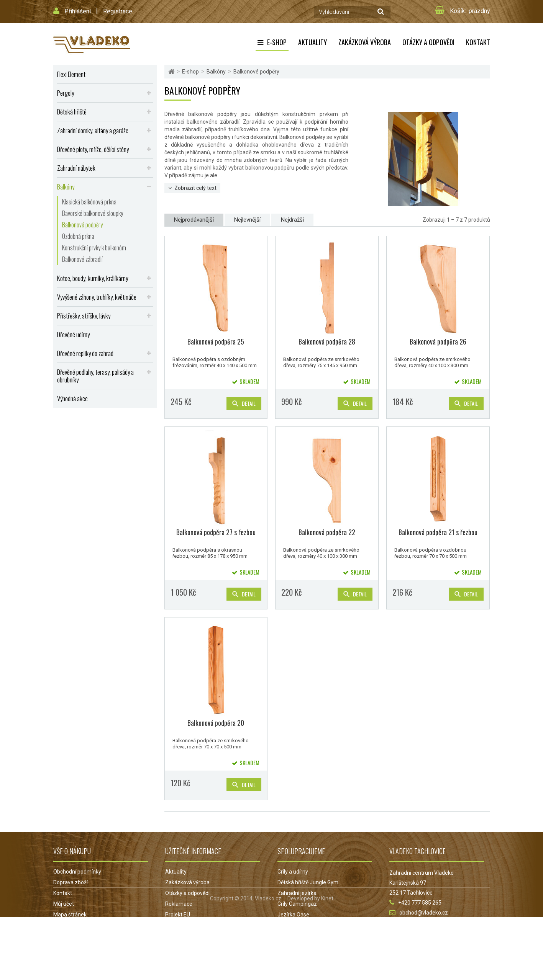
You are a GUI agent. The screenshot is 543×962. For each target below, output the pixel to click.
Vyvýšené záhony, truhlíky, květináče (96, 297)
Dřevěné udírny (73, 334)
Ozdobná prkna (78, 236)
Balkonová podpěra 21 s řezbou (438, 532)
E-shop (277, 42)
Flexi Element (71, 74)
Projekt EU (177, 914)
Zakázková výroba (364, 42)
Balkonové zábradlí (82, 259)
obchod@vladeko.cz (423, 913)
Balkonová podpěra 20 (215, 723)
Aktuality (312, 42)
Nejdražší (292, 219)
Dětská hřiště (72, 111)
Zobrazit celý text (195, 188)
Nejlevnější (247, 219)
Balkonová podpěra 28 (327, 341)
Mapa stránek (70, 914)
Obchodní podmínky (77, 872)
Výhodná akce (72, 398)
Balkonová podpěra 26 (438, 341)
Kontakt (478, 42)
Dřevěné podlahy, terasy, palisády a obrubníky (95, 375)
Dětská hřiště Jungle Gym (307, 882)
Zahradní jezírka (297, 893)
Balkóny (65, 186)
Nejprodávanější (194, 219)
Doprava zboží (70, 882)
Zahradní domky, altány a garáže (92, 130)
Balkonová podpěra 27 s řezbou (216, 532)
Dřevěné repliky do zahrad (85, 353)
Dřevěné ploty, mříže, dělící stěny (93, 149)
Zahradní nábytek (76, 168)
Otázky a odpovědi (428, 42)
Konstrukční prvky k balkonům (94, 247)
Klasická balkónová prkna (89, 201)
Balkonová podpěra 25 (215, 341)
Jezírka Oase (293, 914)
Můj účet (63, 904)
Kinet (327, 944)
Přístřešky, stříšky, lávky (83, 315)
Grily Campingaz (297, 904)
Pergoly (65, 93)
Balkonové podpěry (82, 224)
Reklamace (178, 904)
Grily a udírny (292, 872)
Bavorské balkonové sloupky (92, 213)
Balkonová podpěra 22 (327, 532)
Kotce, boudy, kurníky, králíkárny (92, 278)
